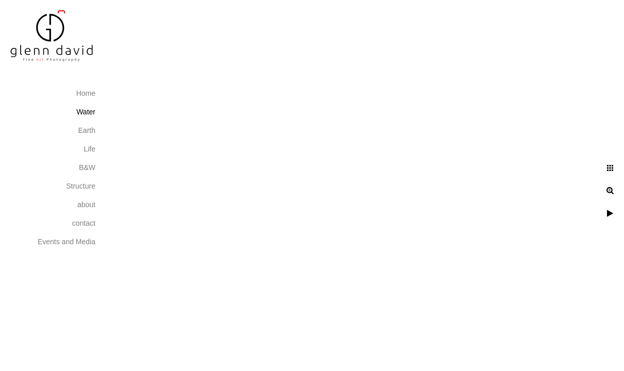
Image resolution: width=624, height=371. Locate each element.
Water (85, 112)
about (86, 204)
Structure (80, 186)
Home (85, 93)
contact (83, 223)
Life (89, 149)
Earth (86, 130)
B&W (87, 167)
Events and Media (66, 242)
